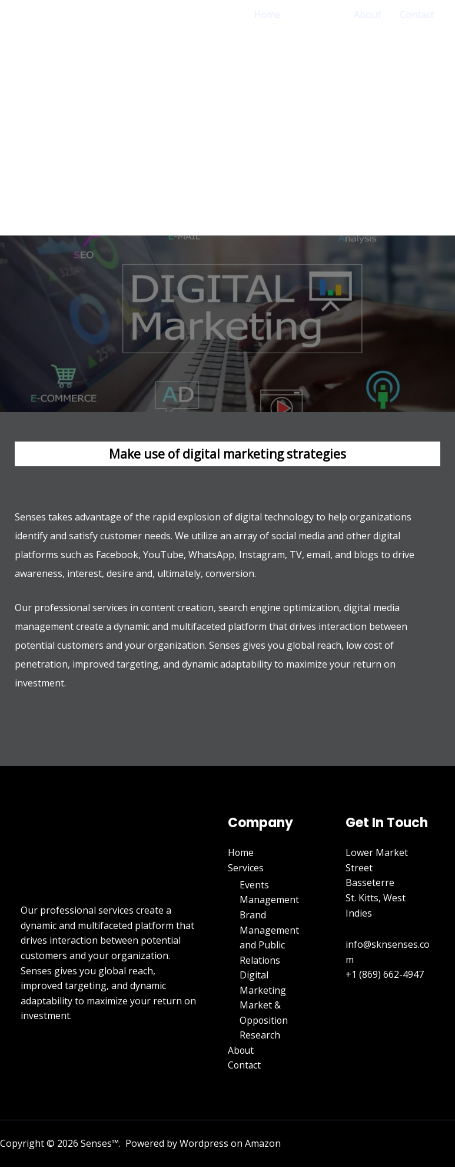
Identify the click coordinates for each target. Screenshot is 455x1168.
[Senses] (65, 118)
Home (267, 14)
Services (317, 14)
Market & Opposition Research (264, 1020)
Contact (417, 14)
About (367, 14)
